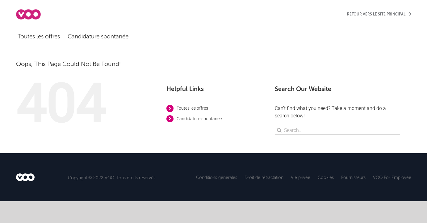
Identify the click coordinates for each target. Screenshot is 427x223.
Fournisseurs (353, 177)
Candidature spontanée (199, 118)
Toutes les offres (192, 108)
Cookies (326, 177)
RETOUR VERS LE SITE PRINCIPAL (379, 14)
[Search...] (337, 130)
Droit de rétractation (264, 177)
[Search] (279, 130)
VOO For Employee (392, 177)
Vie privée (300, 177)
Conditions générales (216, 177)
